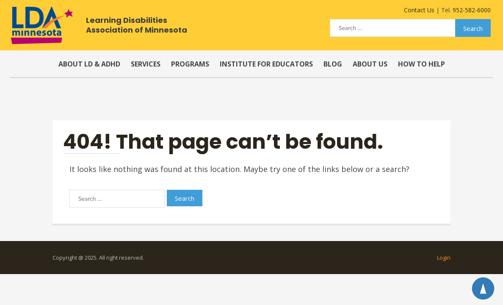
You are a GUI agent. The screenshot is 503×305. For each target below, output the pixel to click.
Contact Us (419, 10)
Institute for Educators (266, 64)
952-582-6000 (472, 10)
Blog (332, 64)
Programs (190, 64)
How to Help (421, 64)
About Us (370, 64)
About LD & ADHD (89, 64)
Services (145, 64)
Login (443, 257)
